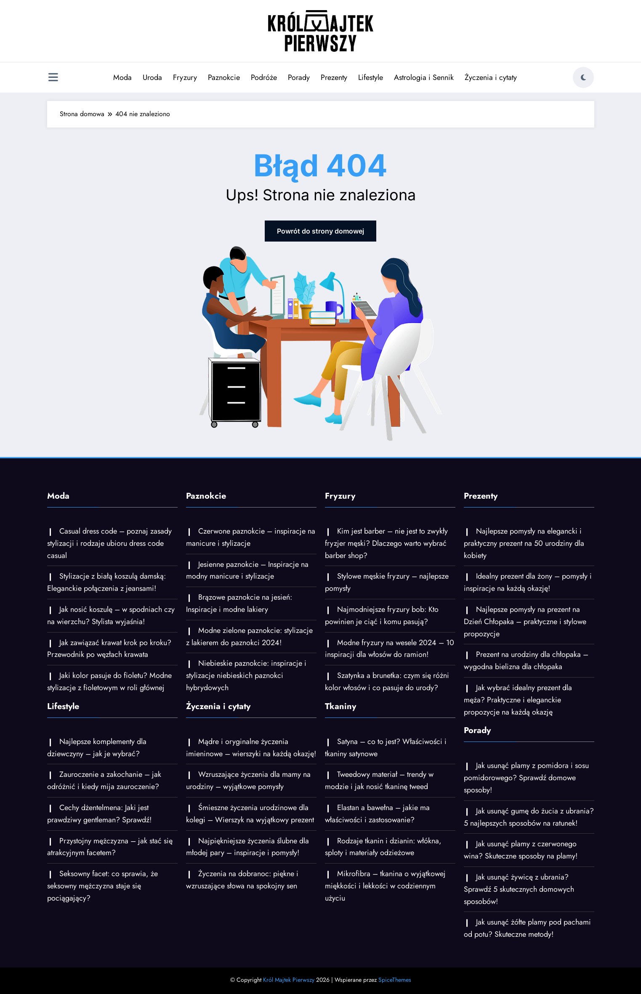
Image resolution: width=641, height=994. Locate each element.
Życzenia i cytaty (491, 77)
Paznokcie (224, 77)
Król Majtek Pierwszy (288, 979)
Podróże (264, 77)
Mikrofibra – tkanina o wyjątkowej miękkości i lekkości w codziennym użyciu (385, 886)
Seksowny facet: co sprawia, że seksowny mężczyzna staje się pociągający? (102, 886)
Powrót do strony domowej (320, 231)
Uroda (152, 77)
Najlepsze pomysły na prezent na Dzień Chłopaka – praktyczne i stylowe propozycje (525, 621)
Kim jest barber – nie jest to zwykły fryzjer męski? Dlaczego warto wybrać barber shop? (386, 543)
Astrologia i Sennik (424, 77)
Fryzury (185, 77)
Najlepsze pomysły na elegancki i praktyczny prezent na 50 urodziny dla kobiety (524, 543)
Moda (122, 77)
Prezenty (334, 77)
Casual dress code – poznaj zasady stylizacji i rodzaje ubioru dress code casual (109, 543)
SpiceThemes (394, 979)
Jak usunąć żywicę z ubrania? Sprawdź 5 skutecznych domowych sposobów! (519, 889)
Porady (299, 77)
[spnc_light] (583, 77)
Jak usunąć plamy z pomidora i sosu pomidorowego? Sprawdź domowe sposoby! (526, 777)
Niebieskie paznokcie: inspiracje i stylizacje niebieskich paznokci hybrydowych (246, 675)
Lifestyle (370, 77)
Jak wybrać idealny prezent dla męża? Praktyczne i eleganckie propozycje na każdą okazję (518, 700)
